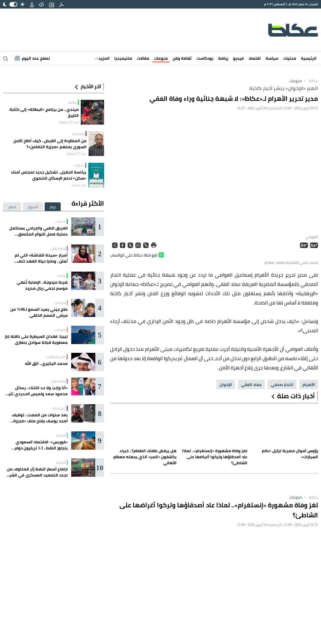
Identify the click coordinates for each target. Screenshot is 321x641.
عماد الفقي (251, 384)
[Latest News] (32, 58)
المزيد (102, 58)
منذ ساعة (79, 185)
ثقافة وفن (182, 58)
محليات (289, 58)
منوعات (161, 58)
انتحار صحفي (282, 384)
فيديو (238, 58)
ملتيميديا (123, 58)
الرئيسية (308, 58)
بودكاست (204, 58)
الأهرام (308, 384)
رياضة (223, 58)
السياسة (78, 133)
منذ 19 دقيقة (69, 122)
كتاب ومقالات (56, 356)
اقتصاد (255, 58)
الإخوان (225, 384)
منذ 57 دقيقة (77, 153)
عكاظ (310, 81)
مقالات (143, 58)
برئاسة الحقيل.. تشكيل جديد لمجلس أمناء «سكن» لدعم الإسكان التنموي (48, 175)
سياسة (272, 58)
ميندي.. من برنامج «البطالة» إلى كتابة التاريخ (44, 112)
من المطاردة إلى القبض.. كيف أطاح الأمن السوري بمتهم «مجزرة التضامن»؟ (50, 144)
